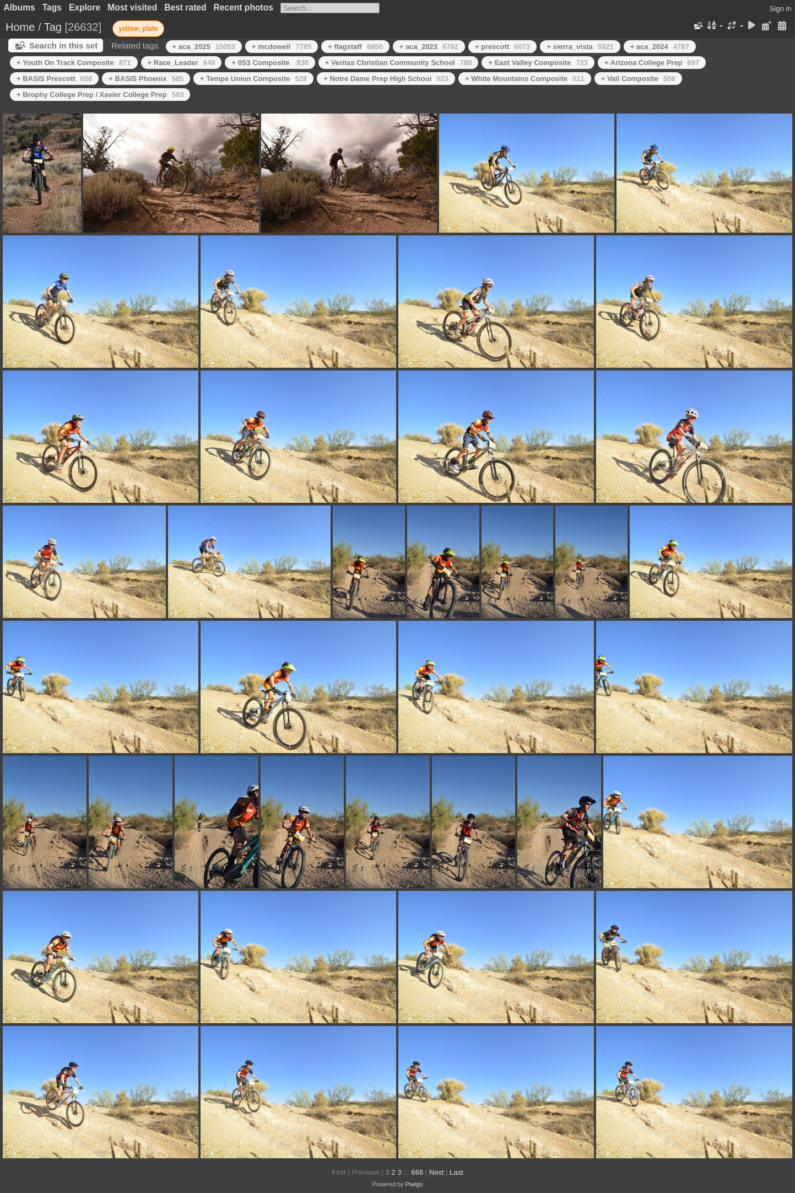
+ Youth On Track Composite (74, 62)
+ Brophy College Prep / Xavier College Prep (100, 94)
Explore (84, 7)
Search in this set (63, 45)
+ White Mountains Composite (525, 78)
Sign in (781, 8)
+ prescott (502, 46)
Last (456, 1172)
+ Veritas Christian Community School (398, 62)
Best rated (185, 7)
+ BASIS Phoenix (146, 78)
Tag (53, 27)
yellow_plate (138, 29)
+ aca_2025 (203, 46)
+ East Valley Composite (538, 62)
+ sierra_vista (580, 46)
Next (436, 1172)
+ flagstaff (355, 46)
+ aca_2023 (428, 46)
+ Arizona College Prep (651, 62)
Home (20, 27)
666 (417, 1172)
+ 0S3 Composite (269, 62)
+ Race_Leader (181, 62)
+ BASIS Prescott (54, 78)
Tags (52, 7)
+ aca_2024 (659, 46)
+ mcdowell (281, 46)
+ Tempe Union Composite (253, 78)
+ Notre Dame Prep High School (385, 78)
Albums (19, 7)
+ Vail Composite (638, 78)
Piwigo (414, 1184)
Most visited (132, 7)
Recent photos (243, 7)
